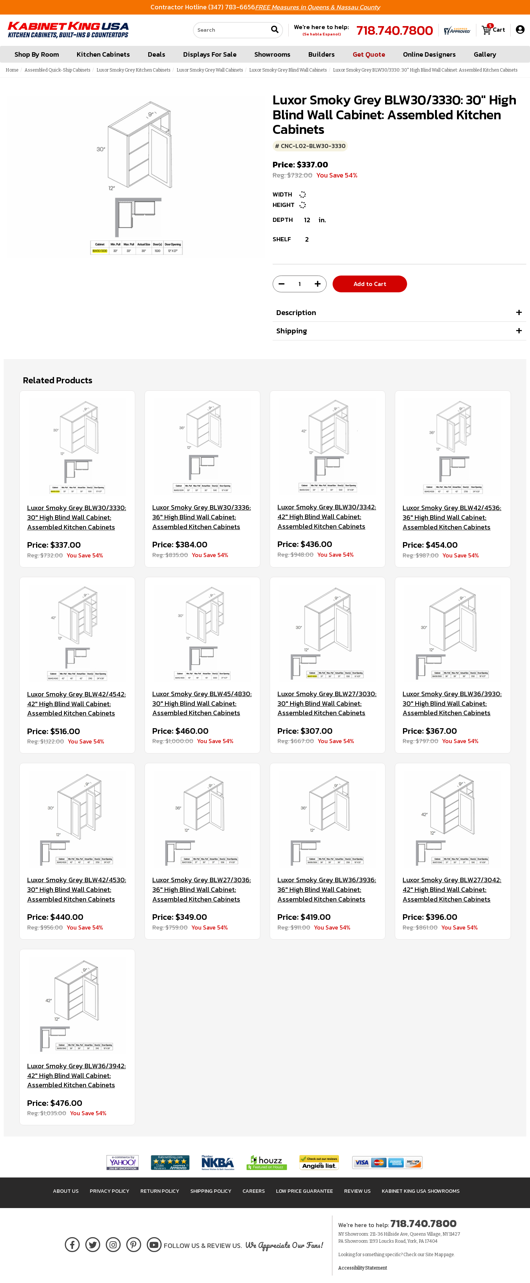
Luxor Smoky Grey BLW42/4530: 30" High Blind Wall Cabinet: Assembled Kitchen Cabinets (76, 889)
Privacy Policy (109, 1191)
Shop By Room (37, 54)
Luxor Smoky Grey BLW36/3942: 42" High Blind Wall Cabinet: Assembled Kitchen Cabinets (76, 1075)
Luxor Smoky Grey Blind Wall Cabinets (288, 70)
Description (296, 312)
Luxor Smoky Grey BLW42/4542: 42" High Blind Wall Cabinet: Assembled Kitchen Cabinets (76, 703)
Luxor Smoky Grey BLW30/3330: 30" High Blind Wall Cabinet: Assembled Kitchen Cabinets (76, 517)
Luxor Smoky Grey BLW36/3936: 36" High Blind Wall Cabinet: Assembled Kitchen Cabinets (326, 889)
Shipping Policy (210, 1191)
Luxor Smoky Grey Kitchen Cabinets (133, 70)
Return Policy (159, 1191)
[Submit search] (274, 30)
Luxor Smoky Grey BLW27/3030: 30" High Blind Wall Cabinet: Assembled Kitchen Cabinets (327, 703)
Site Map (434, 1254)
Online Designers (429, 54)
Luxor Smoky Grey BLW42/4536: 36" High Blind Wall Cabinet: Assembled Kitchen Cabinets (452, 517)
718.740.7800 (394, 30)
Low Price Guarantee (304, 1191)
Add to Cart (369, 283)
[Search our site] (230, 30)
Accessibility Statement (362, 1268)
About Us (66, 1191)
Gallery (485, 54)
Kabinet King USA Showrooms (421, 1191)
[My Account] (520, 30)
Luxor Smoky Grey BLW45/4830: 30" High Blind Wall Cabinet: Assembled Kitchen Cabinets (202, 703)
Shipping (291, 330)
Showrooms (272, 54)
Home (12, 70)
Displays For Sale (210, 54)
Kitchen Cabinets (103, 54)
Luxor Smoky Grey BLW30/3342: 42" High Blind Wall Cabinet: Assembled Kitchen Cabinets (326, 516)
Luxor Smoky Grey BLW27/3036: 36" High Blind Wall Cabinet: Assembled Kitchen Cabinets (201, 889)
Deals (156, 54)
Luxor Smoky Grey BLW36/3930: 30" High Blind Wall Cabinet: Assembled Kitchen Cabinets (452, 703)
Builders (321, 54)
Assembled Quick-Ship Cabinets (58, 70)
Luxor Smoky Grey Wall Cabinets (210, 70)
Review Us (357, 1191)
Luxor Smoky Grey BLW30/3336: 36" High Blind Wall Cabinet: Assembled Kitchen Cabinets (201, 517)
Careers (253, 1191)
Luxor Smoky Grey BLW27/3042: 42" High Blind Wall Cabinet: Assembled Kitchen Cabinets (452, 889)
